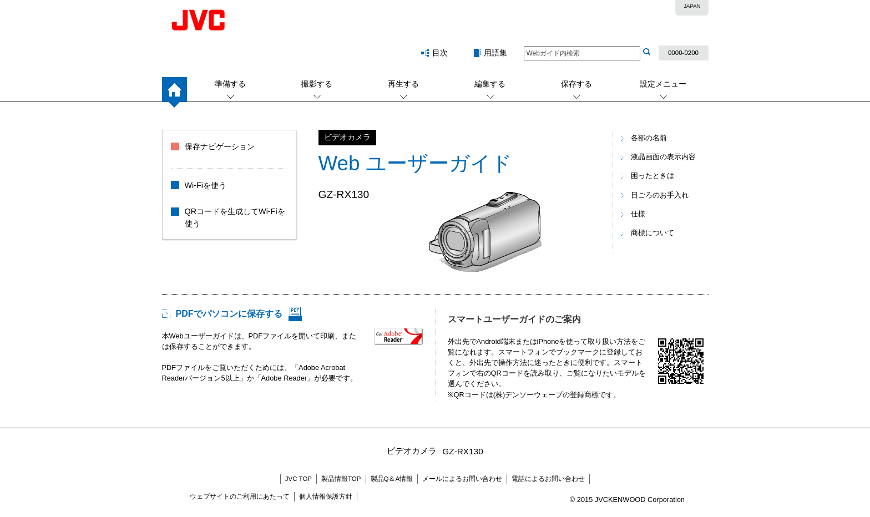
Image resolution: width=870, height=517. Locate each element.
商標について (652, 233)
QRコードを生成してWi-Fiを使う (235, 217)
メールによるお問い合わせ (462, 478)
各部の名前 (649, 138)
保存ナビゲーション (220, 146)
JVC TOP (298, 478)
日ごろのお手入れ (660, 195)
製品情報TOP (341, 478)
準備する (230, 83)
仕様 (638, 214)
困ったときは (652, 175)
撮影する (316, 83)
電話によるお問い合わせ (548, 478)
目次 (440, 52)
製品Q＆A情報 (392, 478)
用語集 (495, 52)
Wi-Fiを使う (206, 185)
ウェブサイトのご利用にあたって (240, 496)
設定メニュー (663, 83)
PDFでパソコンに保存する (229, 313)
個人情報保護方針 (325, 496)
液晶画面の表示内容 (663, 157)
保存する (576, 83)
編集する (489, 83)
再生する (403, 83)
